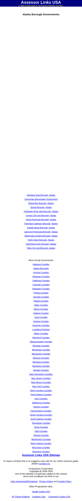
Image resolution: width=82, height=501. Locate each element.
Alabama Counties (41, 264)
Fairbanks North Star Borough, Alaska (41, 211)
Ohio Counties (40, 399)
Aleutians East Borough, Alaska (41, 195)
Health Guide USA (41, 491)
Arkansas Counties (41, 276)
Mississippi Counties (41, 354)
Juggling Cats (39, 496)
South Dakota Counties (41, 419)
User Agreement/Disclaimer (24, 481)
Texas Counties (41, 427)
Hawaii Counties (41, 301)
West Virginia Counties (41, 443)
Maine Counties (41, 333)
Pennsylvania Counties (41, 411)
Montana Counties (41, 362)
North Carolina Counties (41, 390)
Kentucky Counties (40, 325)
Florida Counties (41, 293)
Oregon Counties (41, 407)
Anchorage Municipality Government (41, 199)
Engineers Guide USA (59, 496)
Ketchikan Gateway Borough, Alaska (40, 224)
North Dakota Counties (41, 394)
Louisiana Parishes (41, 329)
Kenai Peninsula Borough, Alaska (41, 219)
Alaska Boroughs (41, 268)
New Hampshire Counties (41, 374)
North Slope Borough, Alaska (41, 240)
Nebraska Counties (41, 366)
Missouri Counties (41, 358)
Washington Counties (41, 439)
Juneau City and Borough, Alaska (41, 215)
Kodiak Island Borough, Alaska (41, 228)
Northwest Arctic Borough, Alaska (41, 244)
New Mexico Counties (41, 382)
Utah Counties (40, 431)
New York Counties (41, 386)
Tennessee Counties (41, 423)
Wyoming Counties (41, 451)
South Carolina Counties (41, 415)
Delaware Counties (41, 289)
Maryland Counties (40, 337)
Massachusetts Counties (41, 342)
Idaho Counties (41, 305)
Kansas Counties (41, 321)
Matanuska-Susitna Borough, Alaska (41, 236)
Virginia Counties (41, 435)
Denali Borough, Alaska (41, 207)
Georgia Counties (41, 297)
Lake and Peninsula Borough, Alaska (41, 232)
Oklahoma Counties (41, 403)
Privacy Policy (46, 481)
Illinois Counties (41, 309)
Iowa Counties (40, 317)
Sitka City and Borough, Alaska (41, 248)
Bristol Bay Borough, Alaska (41, 203)
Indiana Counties (41, 313)
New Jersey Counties (41, 378)
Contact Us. (44, 463)
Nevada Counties (41, 370)
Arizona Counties (41, 272)
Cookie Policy (64, 481)
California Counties (41, 281)
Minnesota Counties (41, 350)
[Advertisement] (41, 64)
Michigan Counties (41, 346)
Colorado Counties (41, 285)
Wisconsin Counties (41, 447)
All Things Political (21, 496)
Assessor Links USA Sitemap (41, 455)
